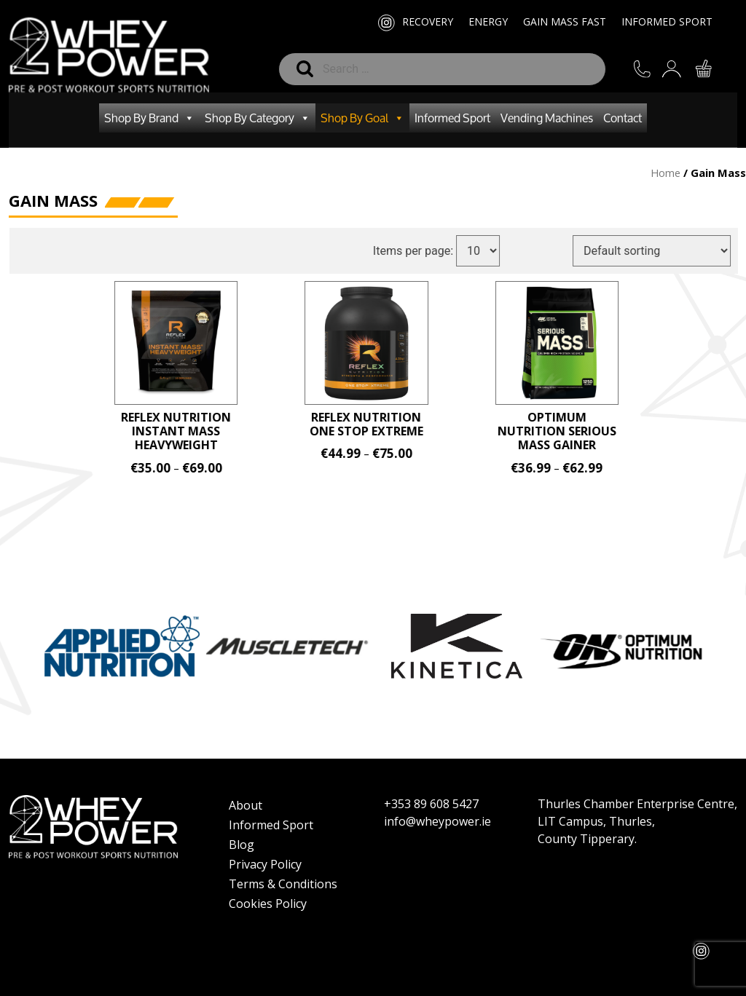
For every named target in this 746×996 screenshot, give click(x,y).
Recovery (427, 21)
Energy (488, 21)
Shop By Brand (149, 118)
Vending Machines (546, 118)
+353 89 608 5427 (431, 804)
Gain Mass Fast (564, 21)
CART (705, 69)
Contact (622, 118)
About (245, 805)
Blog (241, 845)
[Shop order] (658, 250)
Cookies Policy (268, 904)
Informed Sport (666, 21)
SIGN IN (673, 71)
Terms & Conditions (283, 884)
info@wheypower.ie (437, 821)
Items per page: (420, 251)
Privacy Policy (265, 864)
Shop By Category (257, 118)
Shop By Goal (362, 118)
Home (665, 172)
